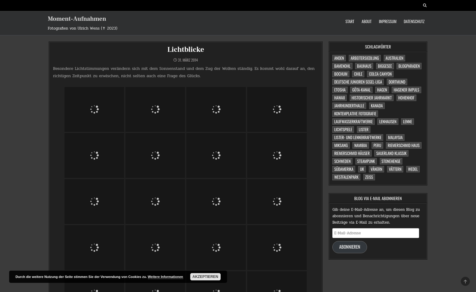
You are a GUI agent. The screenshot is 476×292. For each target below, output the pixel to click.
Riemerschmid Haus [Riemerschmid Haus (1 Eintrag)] (403, 145)
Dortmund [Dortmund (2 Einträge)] (397, 82)
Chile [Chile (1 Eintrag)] (358, 74)
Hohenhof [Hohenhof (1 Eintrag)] (406, 98)
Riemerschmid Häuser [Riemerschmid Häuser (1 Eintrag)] (352, 153)
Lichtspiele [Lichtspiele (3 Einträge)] (343, 129)
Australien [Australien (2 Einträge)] (395, 58)
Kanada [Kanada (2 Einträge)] (377, 106)
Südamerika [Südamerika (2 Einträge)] (343, 169)
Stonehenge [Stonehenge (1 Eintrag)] (391, 161)
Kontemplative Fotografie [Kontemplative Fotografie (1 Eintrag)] (355, 113)
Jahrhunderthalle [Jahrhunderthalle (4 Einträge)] (349, 106)
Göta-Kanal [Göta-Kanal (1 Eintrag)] (361, 90)
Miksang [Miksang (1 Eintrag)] (341, 145)
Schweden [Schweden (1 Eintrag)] (342, 161)
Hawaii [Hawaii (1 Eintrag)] (339, 98)
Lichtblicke (185, 49)
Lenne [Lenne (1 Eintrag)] (407, 121)
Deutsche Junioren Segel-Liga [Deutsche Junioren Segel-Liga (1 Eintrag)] (358, 82)
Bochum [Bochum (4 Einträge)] (340, 74)
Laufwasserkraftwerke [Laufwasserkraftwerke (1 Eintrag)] (353, 121)
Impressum (388, 21)
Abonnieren (349, 246)
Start (349, 21)
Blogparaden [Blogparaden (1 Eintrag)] (409, 66)
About (367, 21)
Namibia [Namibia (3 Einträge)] (360, 145)
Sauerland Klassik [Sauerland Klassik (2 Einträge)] (391, 153)
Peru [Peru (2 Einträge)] (377, 145)
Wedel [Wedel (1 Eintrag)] (413, 169)
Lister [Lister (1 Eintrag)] (364, 129)
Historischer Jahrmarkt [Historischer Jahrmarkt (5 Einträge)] (372, 98)
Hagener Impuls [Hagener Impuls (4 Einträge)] (406, 90)
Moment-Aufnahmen (77, 19)
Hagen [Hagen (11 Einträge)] (382, 90)
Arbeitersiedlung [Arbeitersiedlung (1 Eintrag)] (365, 58)
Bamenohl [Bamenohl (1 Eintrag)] (342, 66)
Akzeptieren (205, 277)
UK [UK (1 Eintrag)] (362, 169)
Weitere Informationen (165, 277)
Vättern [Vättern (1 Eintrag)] (395, 169)
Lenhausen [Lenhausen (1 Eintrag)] (387, 121)
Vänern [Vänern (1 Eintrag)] (376, 169)
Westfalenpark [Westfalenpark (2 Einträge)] (346, 177)
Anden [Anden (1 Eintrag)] (339, 58)
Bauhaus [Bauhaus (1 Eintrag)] (364, 66)
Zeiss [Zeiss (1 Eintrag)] (369, 177)
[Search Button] (425, 5)
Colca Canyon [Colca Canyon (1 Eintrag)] (380, 74)
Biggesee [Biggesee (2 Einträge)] (385, 66)
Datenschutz (414, 21)
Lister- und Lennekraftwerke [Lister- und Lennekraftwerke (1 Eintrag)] (357, 137)
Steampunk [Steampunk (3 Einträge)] (366, 161)
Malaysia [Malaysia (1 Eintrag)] (395, 137)
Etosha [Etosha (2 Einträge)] (339, 90)
